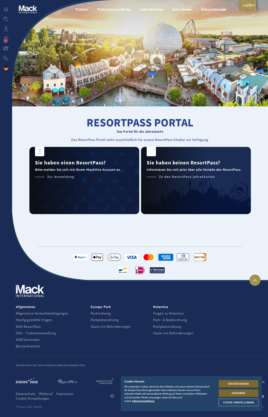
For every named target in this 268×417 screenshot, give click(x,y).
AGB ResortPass (28, 327)
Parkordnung (101, 313)
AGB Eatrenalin (28, 340)
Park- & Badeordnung (170, 320)
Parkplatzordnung (105, 320)
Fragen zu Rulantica (168, 313)
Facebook (112, 396)
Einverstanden (238, 383)
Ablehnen (238, 393)
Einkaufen (6, 38)
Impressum (65, 394)
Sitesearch (6, 19)
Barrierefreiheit (28, 346)
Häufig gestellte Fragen (34, 320)
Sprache (6, 68)
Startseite (6, 9)
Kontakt (6, 58)
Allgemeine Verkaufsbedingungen (42, 313)
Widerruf (46, 394)
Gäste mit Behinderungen (111, 327)
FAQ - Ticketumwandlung (36, 333)
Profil (6, 28)
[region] (191, 393)
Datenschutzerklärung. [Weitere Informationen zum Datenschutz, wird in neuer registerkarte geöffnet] (143, 401)
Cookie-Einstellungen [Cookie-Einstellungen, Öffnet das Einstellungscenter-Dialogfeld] (238, 402)
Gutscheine (6, 48)
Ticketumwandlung (113, 9)
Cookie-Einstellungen (33, 398)
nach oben (255, 280)
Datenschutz (26, 394)
